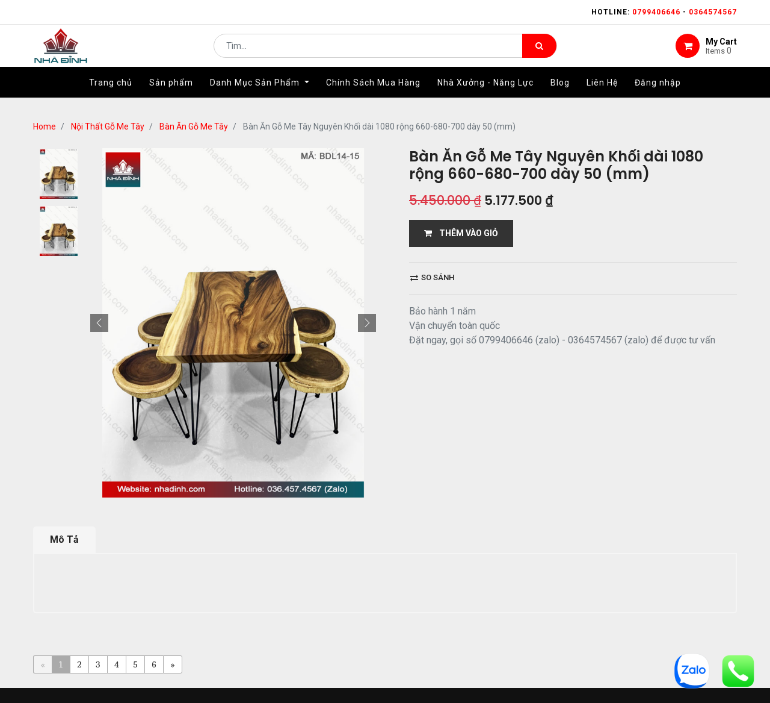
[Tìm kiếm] (539, 52)
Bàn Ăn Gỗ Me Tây (193, 126)
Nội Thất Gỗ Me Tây (107, 126)
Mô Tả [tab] (64, 539)
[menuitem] (111, 95)
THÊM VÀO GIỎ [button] (461, 233)
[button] (99, 323)
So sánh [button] (432, 277)
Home (44, 126)
